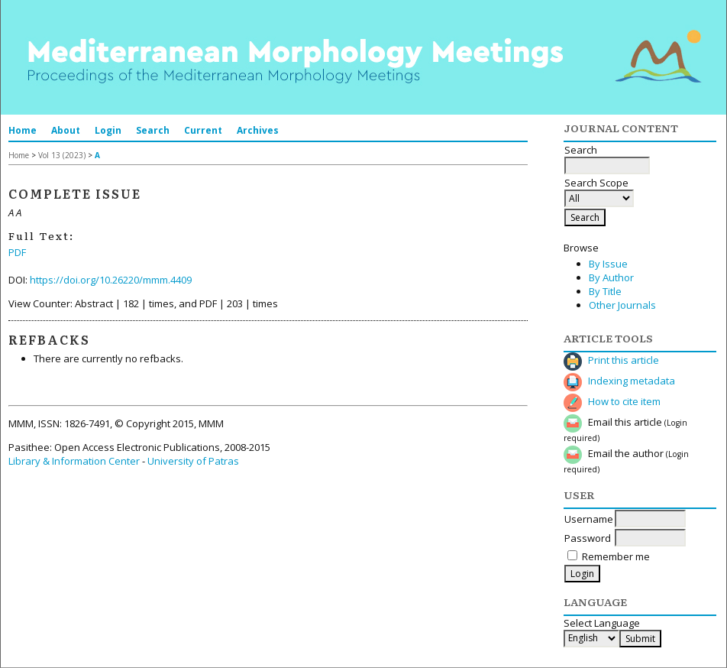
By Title (605, 291)
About (65, 130)
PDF (17, 252)
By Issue (608, 264)
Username (588, 519)
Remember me (616, 556)
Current (203, 130)
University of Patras (193, 461)
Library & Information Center (74, 461)
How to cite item (624, 401)
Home (22, 130)
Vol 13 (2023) (62, 155)
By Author (611, 277)
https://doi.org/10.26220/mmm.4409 (111, 280)
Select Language (602, 623)
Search (153, 130)
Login (108, 130)
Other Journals (622, 305)
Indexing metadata (631, 381)
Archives (258, 130)
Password (587, 538)
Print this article (623, 360)
